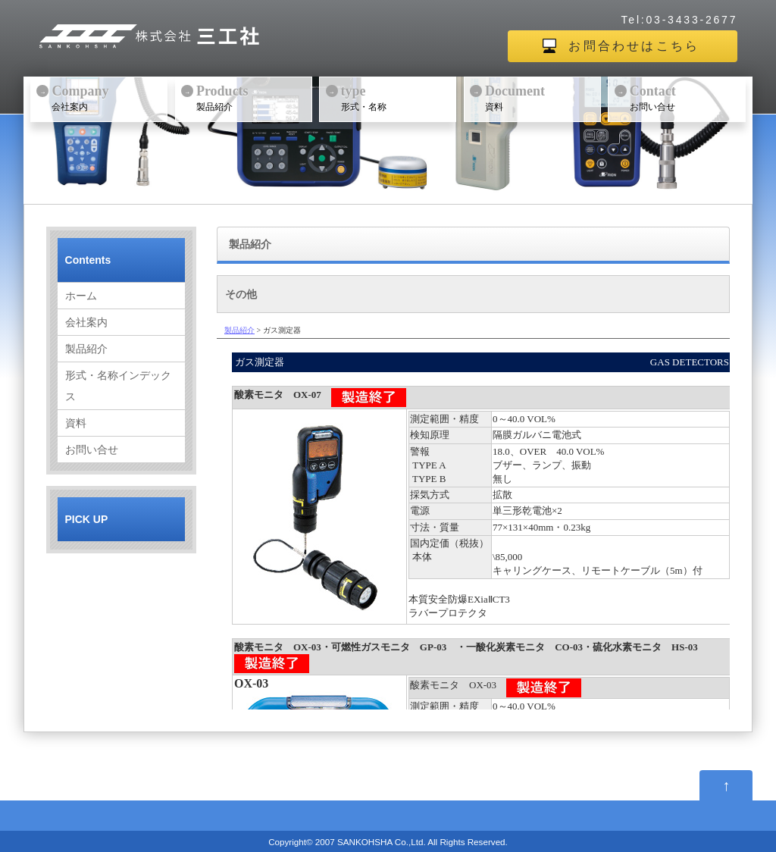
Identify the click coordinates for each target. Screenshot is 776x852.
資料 (541, 97)
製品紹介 (252, 97)
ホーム (81, 296)
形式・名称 (397, 97)
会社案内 (108, 97)
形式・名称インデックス (118, 386)
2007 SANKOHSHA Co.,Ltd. (370, 842)
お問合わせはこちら (633, 45)
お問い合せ (686, 97)
